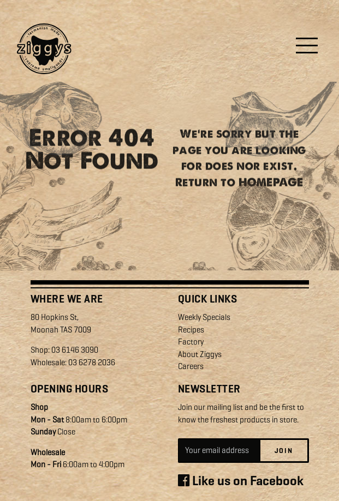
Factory (191, 342)
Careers (191, 366)
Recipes (191, 330)
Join (284, 450)
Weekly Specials (204, 317)
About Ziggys (200, 354)
